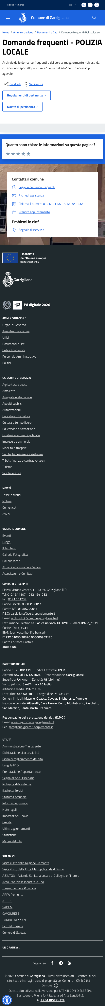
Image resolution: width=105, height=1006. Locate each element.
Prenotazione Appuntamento (21, 771)
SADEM (7, 907)
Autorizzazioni (11, 409)
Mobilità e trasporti (14, 447)
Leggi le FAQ (10, 765)
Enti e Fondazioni (13, 350)
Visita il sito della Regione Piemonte (25, 863)
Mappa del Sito (12, 841)
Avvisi (6, 513)
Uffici (5, 337)
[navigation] (8, 17)
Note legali (9, 809)
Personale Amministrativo (19, 356)
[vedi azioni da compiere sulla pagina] (33, 84)
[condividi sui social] (11, 84)
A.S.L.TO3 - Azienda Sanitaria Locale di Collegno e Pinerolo (40, 875)
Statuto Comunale (14, 796)
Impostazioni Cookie (15, 815)
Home (5, 32)
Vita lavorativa (11, 473)
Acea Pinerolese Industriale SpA (23, 881)
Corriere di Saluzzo (14, 932)
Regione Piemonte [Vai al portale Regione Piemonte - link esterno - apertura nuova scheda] (15, 5)
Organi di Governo (14, 324)
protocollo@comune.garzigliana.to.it (34, 618)
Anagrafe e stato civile (17, 397)
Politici (6, 362)
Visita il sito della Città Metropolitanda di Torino (33, 869)
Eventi (6, 535)
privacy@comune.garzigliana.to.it (32, 722)
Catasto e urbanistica (16, 416)
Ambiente (8, 390)
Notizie (6, 501)
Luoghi (6, 541)
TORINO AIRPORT (14, 919)
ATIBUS (7, 900)
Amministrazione (23, 32)
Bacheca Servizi (12, 790)
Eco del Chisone (12, 926)
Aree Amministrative (15, 331)
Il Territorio (9, 548)
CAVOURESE (10, 913)
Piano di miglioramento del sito (22, 759)
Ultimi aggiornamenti (16, 828)
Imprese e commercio (16, 441)
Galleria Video (11, 560)
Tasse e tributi (11, 494)
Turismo (7, 466)
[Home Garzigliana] (42, 18)
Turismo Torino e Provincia (19, 888)
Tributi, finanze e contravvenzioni (23, 460)
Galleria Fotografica (15, 554)
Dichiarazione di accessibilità (20, 752)
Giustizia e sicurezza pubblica (21, 435)
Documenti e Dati (47, 32)
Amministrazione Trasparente (21, 746)
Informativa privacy (15, 803)
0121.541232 (17, 599)
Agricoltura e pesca (14, 384)
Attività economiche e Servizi (21, 567)
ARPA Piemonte (12, 894)
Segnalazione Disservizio (18, 778)
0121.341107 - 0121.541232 (27, 594)
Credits (6, 822)
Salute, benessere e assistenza (22, 454)
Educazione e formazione (18, 428)
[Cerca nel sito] (94, 17)
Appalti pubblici (12, 403)
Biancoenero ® (26, 995)
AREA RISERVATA (50, 1000)
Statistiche (9, 834)
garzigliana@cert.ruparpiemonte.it (33, 613)
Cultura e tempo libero (16, 422)
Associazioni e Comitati (17, 573)
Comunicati (9, 507)
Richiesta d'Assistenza (16, 784)
